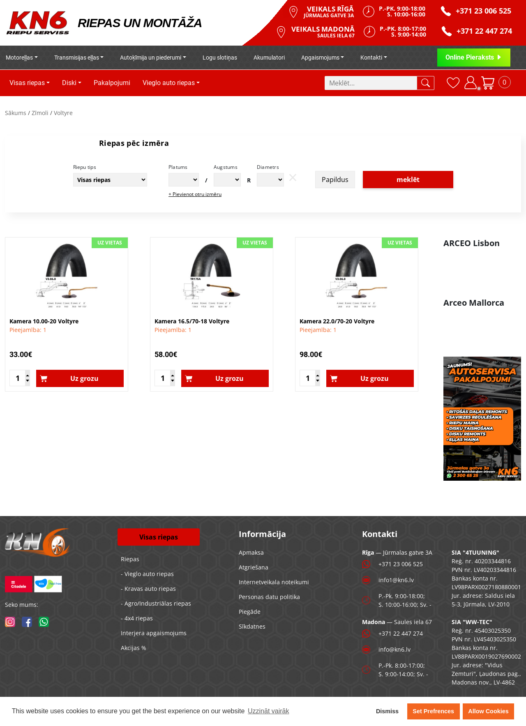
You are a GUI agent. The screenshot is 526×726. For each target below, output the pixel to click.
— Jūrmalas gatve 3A (397, 552)
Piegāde (250, 611)
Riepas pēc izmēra (134, 143)
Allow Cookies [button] (488, 711)
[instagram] (10, 622)
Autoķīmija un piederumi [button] (150, 57)
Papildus (335, 179)
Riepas (130, 559)
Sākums (15, 113)
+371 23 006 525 (400, 564)
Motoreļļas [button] (19, 57)
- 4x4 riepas (137, 618)
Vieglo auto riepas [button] (169, 83)
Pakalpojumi (112, 83)
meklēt (408, 179)
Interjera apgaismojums (154, 633)
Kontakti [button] (371, 57)
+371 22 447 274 (400, 633)
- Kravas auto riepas (148, 588)
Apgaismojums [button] (320, 57)
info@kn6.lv (394, 649)
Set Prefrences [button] (433, 711)
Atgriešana (253, 567)
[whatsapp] (44, 622)
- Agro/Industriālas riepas (156, 603)
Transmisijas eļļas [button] (76, 57)
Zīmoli (40, 113)
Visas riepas (158, 537)
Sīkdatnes (252, 626)
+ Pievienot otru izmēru (194, 194)
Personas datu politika (269, 597)
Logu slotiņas (220, 57)
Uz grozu (84, 378)
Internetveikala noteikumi (274, 582)
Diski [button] (69, 83)
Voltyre (63, 113)
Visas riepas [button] (27, 83)
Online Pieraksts (473, 57)
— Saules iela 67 (397, 622)
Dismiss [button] (387, 711)
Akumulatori (269, 57)
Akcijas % (133, 648)
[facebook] (27, 622)
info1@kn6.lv (396, 580)
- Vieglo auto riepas (147, 574)
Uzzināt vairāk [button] (268, 711)
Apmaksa (251, 552)
